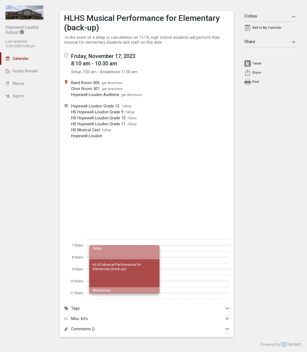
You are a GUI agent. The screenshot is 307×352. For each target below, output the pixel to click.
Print (255, 82)
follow (127, 106)
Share (270, 41)
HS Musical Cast (85, 129)
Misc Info (146, 318)
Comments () (146, 329)
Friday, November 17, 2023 (103, 56)
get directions (112, 83)
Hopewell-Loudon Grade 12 (95, 106)
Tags (146, 308)
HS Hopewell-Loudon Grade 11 (98, 123)
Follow (270, 16)
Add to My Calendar (267, 28)
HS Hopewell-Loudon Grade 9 (97, 112)
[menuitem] (270, 29)
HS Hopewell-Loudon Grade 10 (98, 118)
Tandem (294, 344)
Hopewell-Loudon (86, 135)
